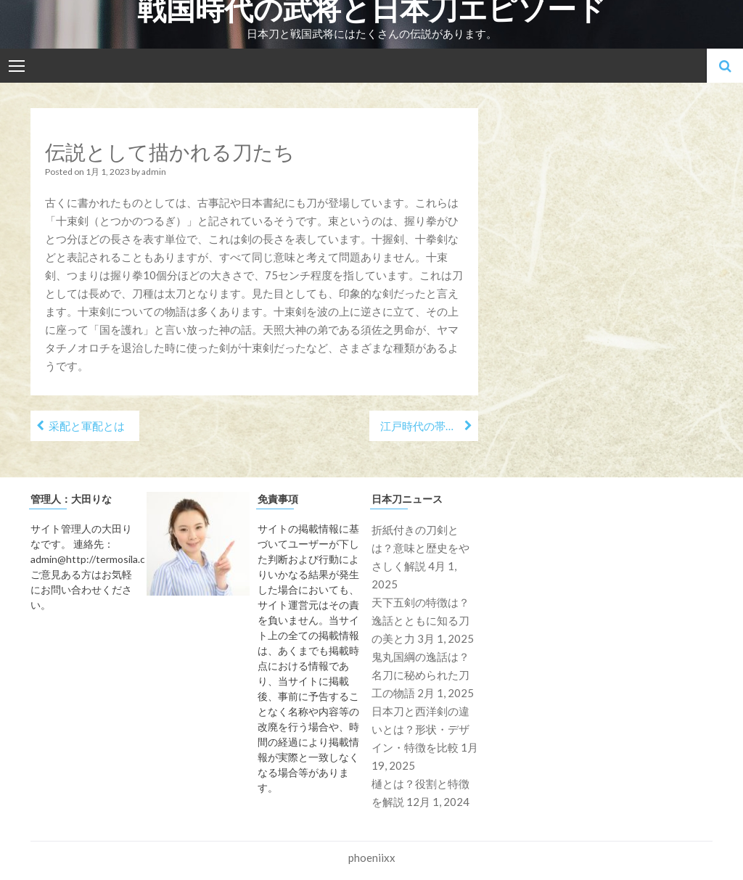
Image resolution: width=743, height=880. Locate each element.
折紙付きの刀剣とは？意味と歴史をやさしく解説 (420, 547)
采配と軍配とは (87, 425)
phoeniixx (371, 857)
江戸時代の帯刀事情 (429, 425)
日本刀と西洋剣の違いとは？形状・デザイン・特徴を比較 (420, 729)
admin (153, 171)
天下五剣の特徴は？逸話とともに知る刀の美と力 (420, 620)
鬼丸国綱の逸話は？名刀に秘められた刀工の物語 (420, 674)
